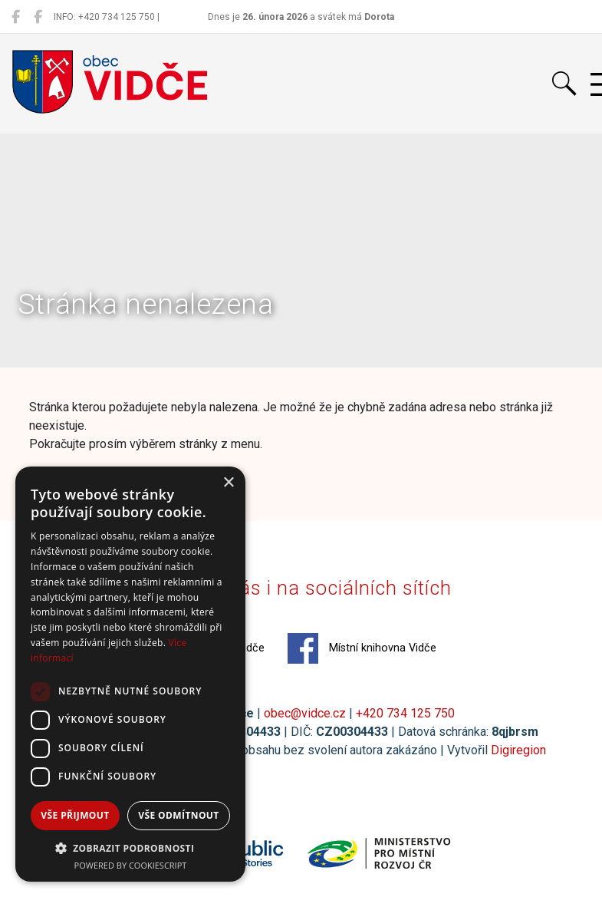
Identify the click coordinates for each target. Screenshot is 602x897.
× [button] (228, 483)
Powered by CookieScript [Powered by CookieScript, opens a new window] (130, 865)
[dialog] (130, 674)
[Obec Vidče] (16, 17)
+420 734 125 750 (405, 713)
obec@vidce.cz (305, 713)
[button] (130, 848)
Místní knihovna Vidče (362, 648)
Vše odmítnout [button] (178, 815)
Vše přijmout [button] (75, 815)
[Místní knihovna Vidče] (38, 17)
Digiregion (518, 750)
